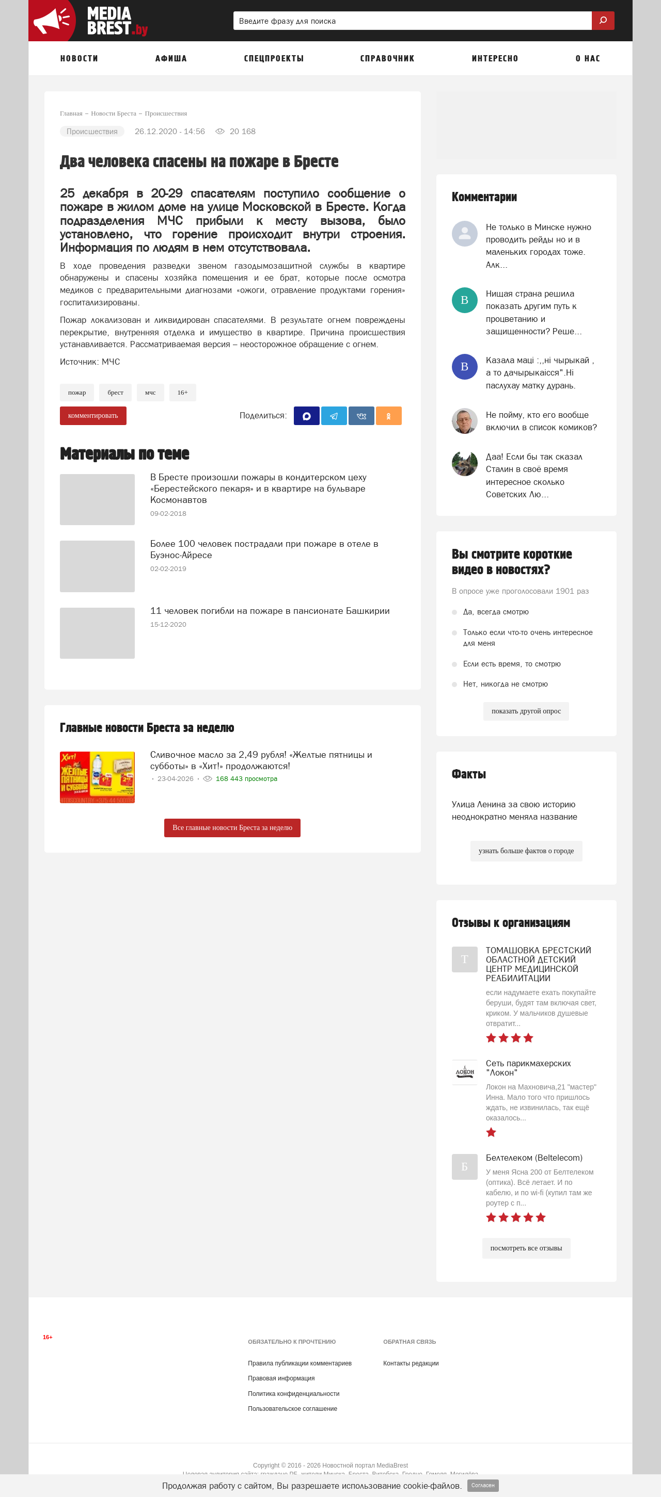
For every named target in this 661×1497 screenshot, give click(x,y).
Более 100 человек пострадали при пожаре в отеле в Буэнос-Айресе (264, 549)
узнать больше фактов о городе (526, 851)
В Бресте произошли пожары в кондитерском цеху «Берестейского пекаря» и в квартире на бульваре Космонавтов (258, 488)
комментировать (93, 415)
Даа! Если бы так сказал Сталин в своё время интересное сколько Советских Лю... (534, 475)
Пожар (77, 392)
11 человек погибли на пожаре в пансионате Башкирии (270, 610)
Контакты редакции (410, 1363)
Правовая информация (281, 1378)
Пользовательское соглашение (292, 1408)
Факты (469, 774)
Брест (115, 392)
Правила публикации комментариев (300, 1363)
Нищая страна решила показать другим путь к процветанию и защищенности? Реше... (534, 312)
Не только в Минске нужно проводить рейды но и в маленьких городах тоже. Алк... (538, 246)
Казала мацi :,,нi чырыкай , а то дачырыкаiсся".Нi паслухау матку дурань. (540, 372)
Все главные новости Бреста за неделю (232, 828)
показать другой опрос (526, 711)
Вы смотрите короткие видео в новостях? (512, 562)
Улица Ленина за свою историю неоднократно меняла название (514, 810)
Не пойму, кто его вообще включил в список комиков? (541, 421)
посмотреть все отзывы (526, 1248)
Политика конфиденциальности (293, 1393)
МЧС (150, 392)
